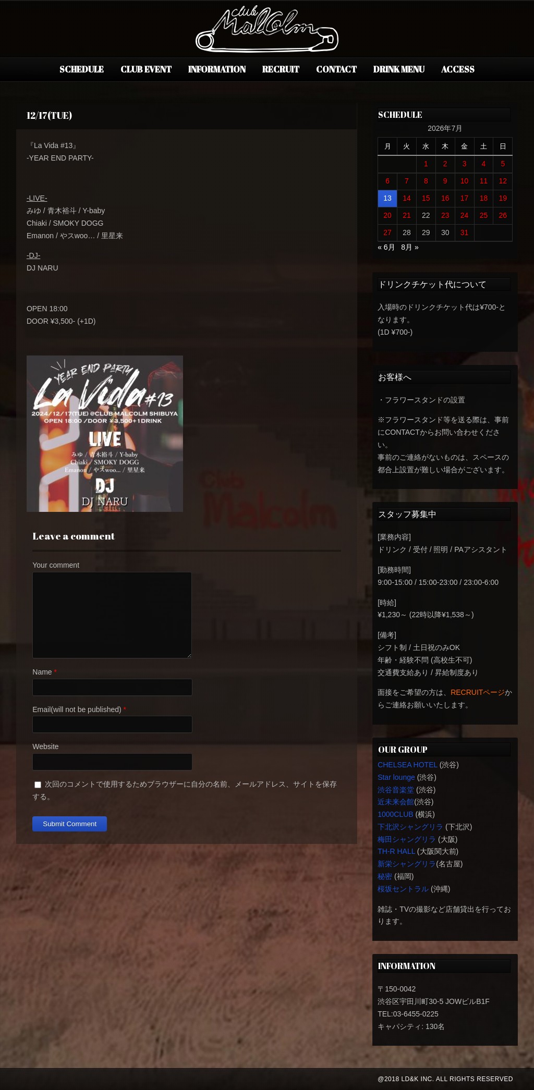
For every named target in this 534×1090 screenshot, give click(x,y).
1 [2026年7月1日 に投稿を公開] (426, 164)
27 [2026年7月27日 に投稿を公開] (387, 232)
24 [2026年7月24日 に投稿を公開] (464, 215)
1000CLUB (396, 814)
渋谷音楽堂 (396, 790)
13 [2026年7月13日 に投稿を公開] (387, 198)
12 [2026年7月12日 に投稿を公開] (503, 181)
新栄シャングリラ (407, 864)
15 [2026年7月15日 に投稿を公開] (426, 198)
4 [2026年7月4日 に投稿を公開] (484, 164)
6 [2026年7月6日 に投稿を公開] (387, 181)
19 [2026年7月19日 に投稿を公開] (503, 198)
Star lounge (396, 777)
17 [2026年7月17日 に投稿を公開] (464, 198)
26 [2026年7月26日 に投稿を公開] (503, 215)
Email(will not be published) (76, 709)
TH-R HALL (396, 851)
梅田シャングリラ (407, 839)
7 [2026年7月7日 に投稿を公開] (407, 181)
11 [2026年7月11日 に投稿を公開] (484, 181)
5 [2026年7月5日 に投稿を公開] (503, 164)
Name (42, 672)
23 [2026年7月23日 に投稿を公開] (445, 215)
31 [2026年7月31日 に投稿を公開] (464, 232)
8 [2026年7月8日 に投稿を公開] (426, 181)
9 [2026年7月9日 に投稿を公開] (445, 181)
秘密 (385, 876)
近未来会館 (396, 802)
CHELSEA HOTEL (408, 765)
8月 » (409, 247)
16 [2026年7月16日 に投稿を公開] (445, 198)
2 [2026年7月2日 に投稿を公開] (445, 164)
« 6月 (386, 247)
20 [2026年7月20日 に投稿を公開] (387, 215)
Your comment (55, 565)
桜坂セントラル (403, 889)
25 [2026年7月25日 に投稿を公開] (484, 215)
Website (45, 746)
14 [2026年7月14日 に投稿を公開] (407, 198)
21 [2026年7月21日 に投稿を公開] (407, 215)
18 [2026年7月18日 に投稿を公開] (484, 198)
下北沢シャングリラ (410, 827)
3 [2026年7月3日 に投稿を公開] (465, 164)
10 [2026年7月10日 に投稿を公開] (464, 181)
